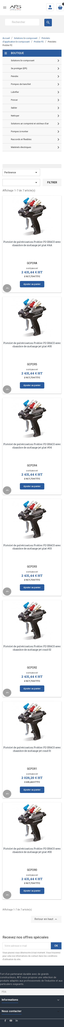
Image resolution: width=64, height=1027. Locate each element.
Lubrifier (15, 92)
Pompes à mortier (19, 131)
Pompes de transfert (21, 84)
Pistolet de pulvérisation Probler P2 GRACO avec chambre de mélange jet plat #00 (32, 850)
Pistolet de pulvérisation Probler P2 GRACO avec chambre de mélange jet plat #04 (32, 446)
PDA (4, 991)
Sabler (14, 108)
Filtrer (52, 182)
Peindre (14, 76)
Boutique (17, 53)
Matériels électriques (21, 147)
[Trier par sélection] (21, 182)
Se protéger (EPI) (19, 68)
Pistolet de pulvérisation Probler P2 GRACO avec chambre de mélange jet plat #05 (32, 344)
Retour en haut (46, 919)
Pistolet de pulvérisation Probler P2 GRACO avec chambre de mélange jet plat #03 (32, 547)
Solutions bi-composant (22, 60)
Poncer (14, 100)
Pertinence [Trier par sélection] (21, 172)
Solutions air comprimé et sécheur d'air (30, 123)
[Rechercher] (22, 22)
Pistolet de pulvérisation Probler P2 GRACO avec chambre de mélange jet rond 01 (32, 749)
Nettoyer (15, 115)
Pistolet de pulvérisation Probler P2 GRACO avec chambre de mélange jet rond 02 (32, 648)
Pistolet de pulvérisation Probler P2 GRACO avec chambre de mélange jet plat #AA (32, 243)
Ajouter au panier (32, 284)
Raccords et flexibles (21, 139)
